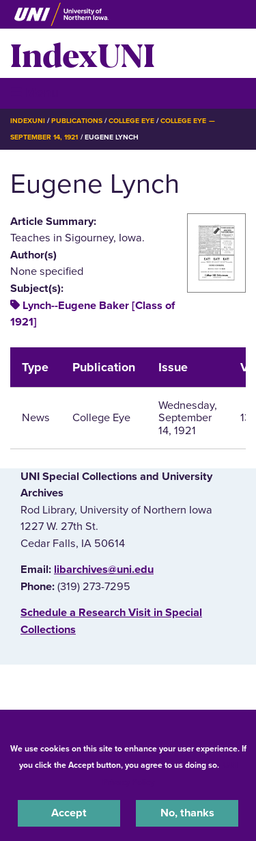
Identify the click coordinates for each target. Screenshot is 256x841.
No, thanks (187, 813)
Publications (76, 120)
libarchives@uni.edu (104, 569)
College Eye (131, 120)
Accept (69, 813)
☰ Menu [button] (34, 93)
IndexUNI (82, 53)
